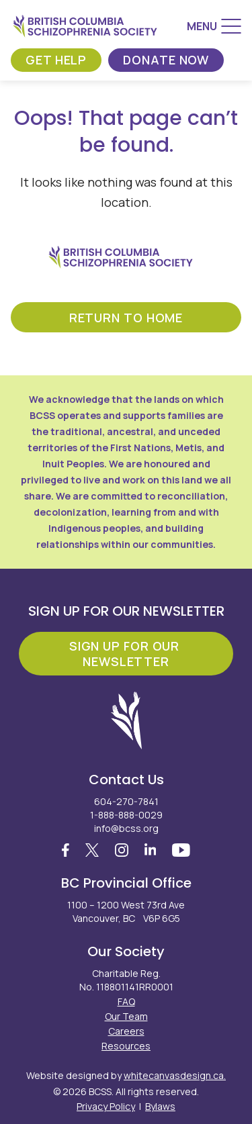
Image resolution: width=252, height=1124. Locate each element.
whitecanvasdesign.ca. (175, 1075)
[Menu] (214, 26)
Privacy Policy (106, 1106)
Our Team (126, 1016)
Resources (126, 1045)
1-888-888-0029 (126, 814)
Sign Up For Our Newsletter (126, 653)
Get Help (56, 60)
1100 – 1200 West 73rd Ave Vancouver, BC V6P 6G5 (126, 911)
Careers (126, 1031)
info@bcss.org (126, 828)
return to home (126, 318)
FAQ (126, 1001)
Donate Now (166, 60)
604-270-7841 (126, 801)
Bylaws (160, 1106)
